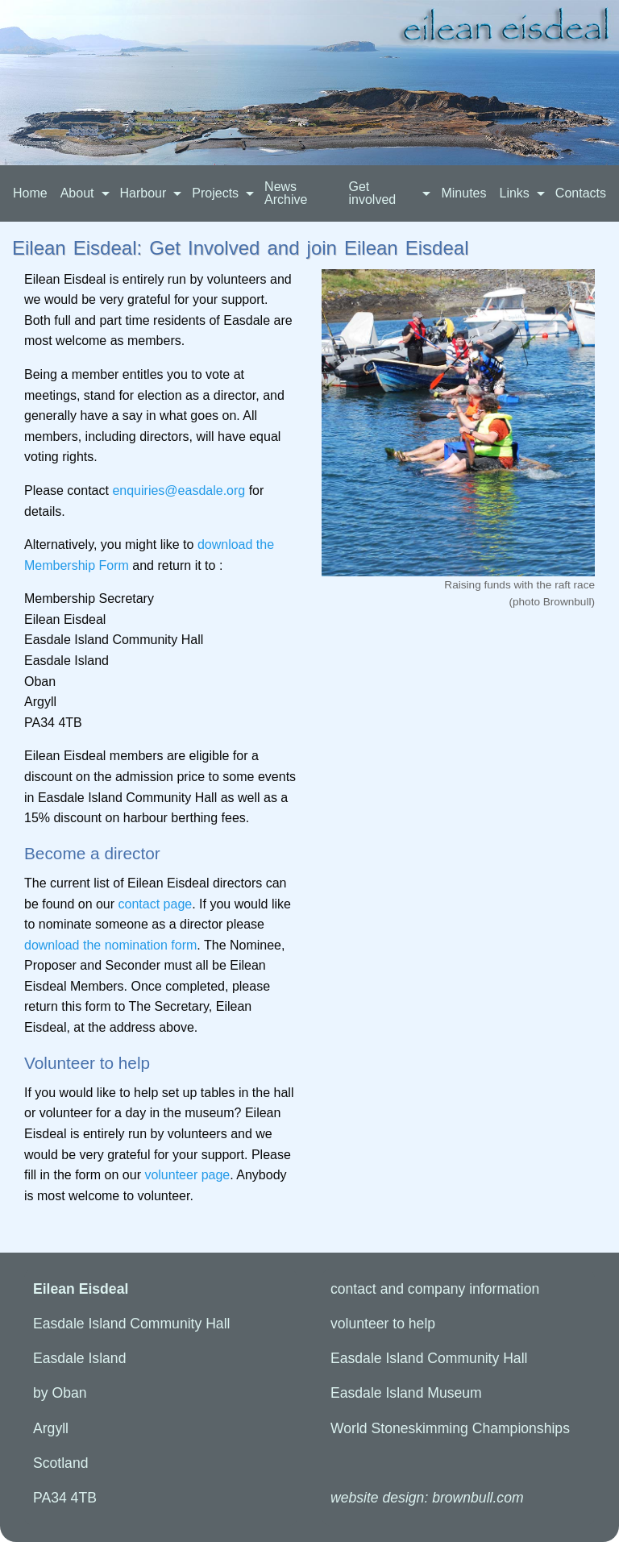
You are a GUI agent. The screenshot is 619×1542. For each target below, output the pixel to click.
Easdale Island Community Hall (428, 1358)
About (77, 193)
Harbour (143, 193)
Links (514, 193)
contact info (434, 1289)
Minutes (463, 193)
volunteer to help (382, 1323)
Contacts (580, 193)
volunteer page (187, 1175)
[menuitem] (30, 193)
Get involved (372, 193)
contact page (155, 904)
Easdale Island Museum (406, 1393)
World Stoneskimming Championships (450, 1428)
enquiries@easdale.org (178, 490)
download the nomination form (110, 945)
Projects (215, 193)
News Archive (285, 193)
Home (30, 193)
